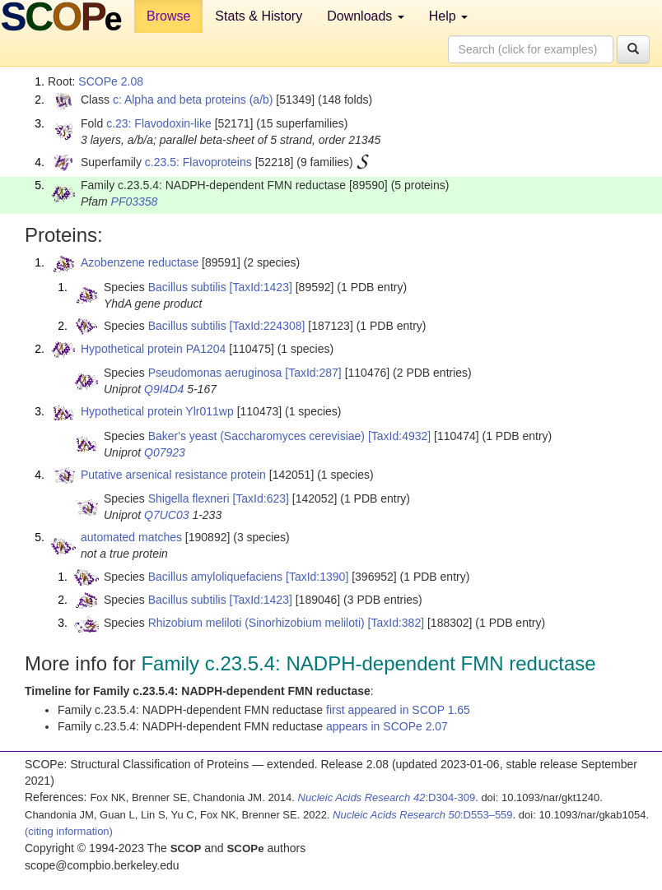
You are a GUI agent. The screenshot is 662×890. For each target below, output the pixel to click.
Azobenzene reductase (139, 262)
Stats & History (258, 16)
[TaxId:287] (313, 372)
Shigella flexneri (189, 498)
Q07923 (164, 452)
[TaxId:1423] (261, 287)
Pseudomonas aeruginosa (215, 372)
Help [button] (448, 16)
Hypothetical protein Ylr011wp (157, 411)
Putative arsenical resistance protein (173, 474)
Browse (168, 16)
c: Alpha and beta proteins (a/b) (193, 99)
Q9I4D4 (164, 389)
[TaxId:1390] (317, 576)
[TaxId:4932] (399, 436)
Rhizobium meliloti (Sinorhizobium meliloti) (256, 622)
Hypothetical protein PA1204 (153, 348)
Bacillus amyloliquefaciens (215, 576)
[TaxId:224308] (267, 325)
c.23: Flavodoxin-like (159, 123)
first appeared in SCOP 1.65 (398, 709)
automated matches (131, 537)
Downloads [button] (365, 16)
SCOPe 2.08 (110, 81)
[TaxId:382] (396, 622)
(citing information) (69, 831)
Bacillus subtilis (187, 287)
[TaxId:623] (260, 498)
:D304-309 (387, 797)
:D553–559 (423, 815)
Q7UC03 (166, 514)
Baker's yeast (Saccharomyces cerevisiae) (256, 436)
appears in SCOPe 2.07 (387, 726)
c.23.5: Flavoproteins (198, 162)
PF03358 (134, 201)
